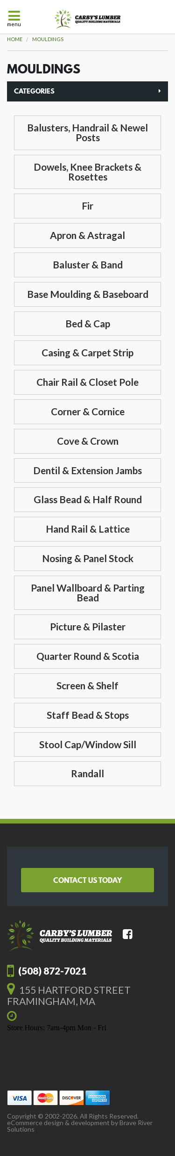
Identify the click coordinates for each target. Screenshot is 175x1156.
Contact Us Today (87, 880)
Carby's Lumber (87, 19)
